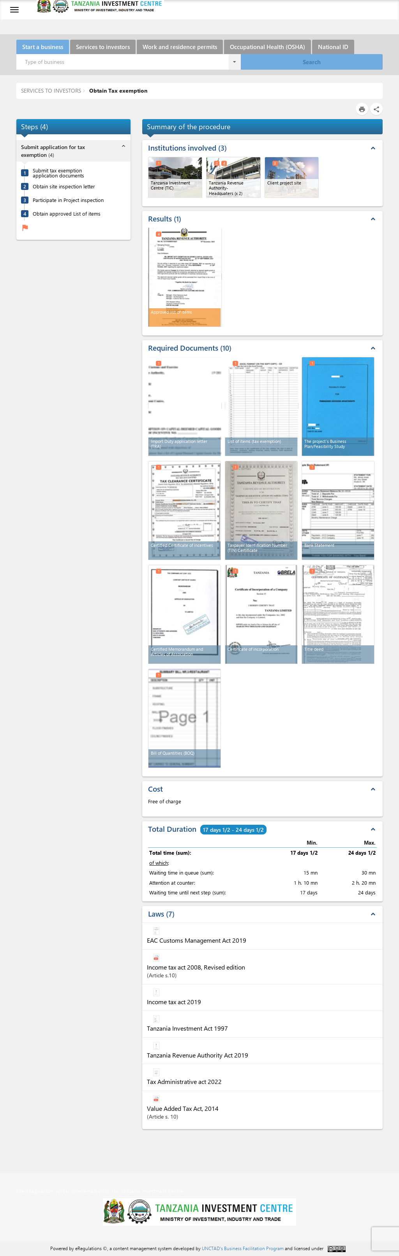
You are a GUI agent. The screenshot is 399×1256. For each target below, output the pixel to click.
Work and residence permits (180, 47)
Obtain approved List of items (67, 213)
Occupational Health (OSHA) (267, 47)
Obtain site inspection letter (64, 186)
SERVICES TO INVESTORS (51, 90)
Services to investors (103, 47)
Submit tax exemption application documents (58, 173)
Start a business (42, 47)
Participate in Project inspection (68, 199)
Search (312, 62)
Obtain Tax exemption (117, 90)
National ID (333, 47)
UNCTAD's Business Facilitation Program (243, 1248)
